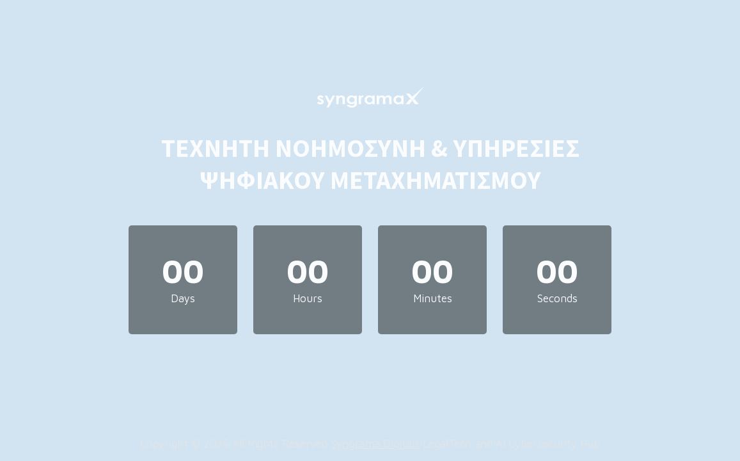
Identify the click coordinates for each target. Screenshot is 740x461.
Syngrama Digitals (375, 443)
